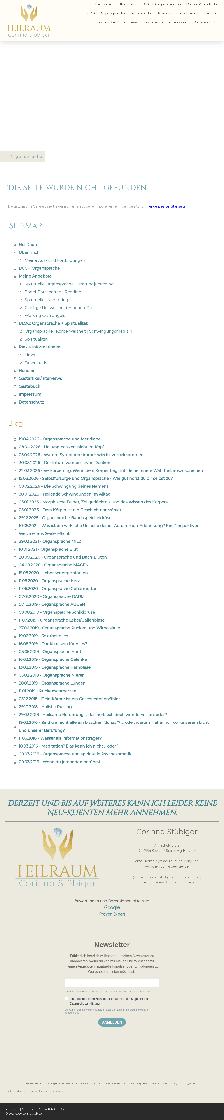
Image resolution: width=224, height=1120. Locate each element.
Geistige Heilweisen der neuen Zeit (59, 307)
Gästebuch (153, 22)
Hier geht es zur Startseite (166, 206)
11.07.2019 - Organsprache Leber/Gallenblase (62, 620)
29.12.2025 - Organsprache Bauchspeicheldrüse (65, 517)
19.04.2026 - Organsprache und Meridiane (60, 439)
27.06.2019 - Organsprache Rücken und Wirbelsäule (69, 628)
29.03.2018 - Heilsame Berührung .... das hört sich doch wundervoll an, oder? (93, 714)
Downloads (36, 362)
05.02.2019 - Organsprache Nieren (52, 675)
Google (112, 907)
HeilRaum (104, 4)
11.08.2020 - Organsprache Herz (49, 580)
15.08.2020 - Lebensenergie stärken (53, 573)
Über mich (128, 4)
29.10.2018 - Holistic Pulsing (45, 706)
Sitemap (65, 1109)
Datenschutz (205, 22)
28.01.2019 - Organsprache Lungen (52, 683)
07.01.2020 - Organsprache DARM (51, 596)
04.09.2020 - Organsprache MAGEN (54, 565)
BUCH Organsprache (162, 4)
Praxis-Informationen (178, 13)
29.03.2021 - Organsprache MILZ (50, 541)
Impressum (178, 22)
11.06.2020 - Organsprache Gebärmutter (57, 588)
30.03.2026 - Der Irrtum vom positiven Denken (64, 462)
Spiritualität (36, 339)
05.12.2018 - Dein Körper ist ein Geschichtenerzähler (69, 699)
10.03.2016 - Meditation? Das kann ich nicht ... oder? (68, 746)
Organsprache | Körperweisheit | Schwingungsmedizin (78, 331)
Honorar (210, 13)
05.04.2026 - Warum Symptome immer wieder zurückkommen (81, 455)
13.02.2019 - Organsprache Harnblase (55, 667)
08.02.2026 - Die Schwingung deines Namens (63, 486)
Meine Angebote (202, 4)
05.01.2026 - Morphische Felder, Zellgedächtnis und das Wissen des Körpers (93, 502)
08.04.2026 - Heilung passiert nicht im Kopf (61, 447)
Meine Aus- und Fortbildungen (55, 260)
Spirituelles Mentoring (46, 299)
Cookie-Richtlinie (48, 1109)
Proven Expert (112, 914)
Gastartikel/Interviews (117, 22)
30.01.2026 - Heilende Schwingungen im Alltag (64, 494)
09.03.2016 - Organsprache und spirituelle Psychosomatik (75, 754)
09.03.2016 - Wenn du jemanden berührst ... (61, 762)
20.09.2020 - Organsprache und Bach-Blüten (63, 557)
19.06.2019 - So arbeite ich (43, 636)
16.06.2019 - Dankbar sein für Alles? (53, 643)
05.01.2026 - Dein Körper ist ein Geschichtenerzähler (70, 510)
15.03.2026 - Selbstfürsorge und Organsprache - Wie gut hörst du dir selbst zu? (96, 478)
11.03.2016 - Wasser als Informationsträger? (60, 738)
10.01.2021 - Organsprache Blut (48, 549)
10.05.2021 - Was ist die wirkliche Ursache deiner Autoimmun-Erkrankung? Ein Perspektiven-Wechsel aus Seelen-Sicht (110, 529)
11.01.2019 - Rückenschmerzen (47, 691)
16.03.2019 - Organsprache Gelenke (53, 659)
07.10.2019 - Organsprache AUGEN (52, 604)
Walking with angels (45, 315)
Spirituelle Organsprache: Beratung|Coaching (69, 284)
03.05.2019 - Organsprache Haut (50, 651)
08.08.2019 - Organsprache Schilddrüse (57, 612)
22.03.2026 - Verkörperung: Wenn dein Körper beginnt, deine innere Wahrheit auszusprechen (111, 470)
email (163, 882)
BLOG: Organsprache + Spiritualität (120, 13)
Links (30, 355)
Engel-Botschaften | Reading (53, 292)
